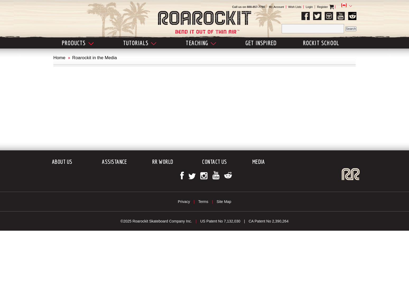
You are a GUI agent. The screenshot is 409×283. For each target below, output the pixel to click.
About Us (62, 161)
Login (309, 6)
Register (322, 6)
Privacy (184, 202)
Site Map (224, 202)
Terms (203, 202)
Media (258, 161)
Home (59, 57)
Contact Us (214, 161)
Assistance (114, 161)
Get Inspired (261, 43)
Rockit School (321, 43)
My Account (276, 6)
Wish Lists (294, 6)
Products (78, 43)
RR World (162, 161)
